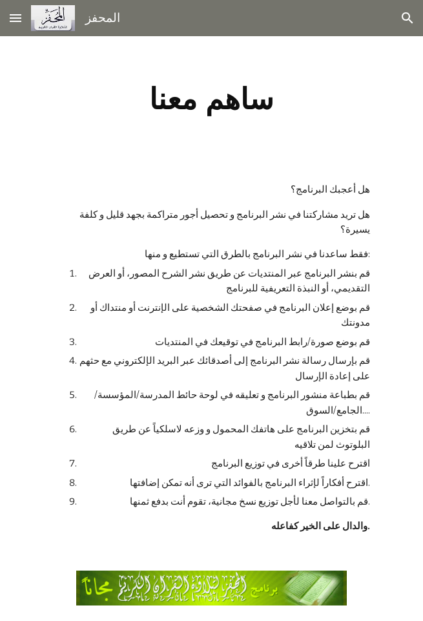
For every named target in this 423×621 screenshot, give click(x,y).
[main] (211, 99)
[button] (15, 18)
